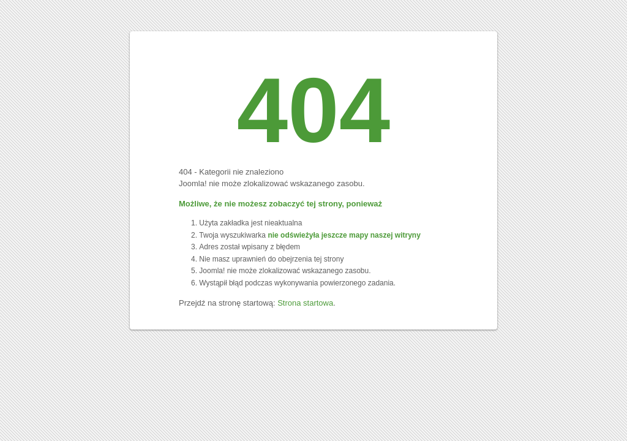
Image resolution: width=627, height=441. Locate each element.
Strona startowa (305, 302)
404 (313, 110)
